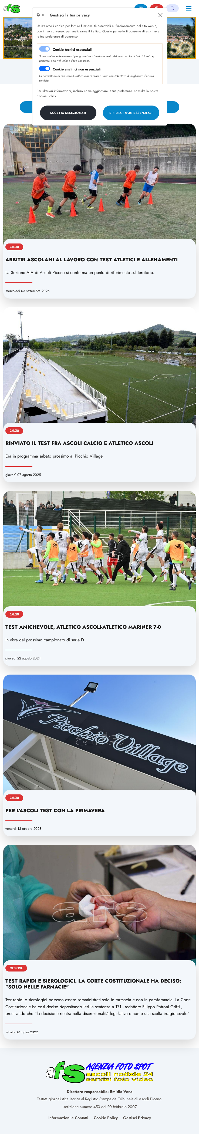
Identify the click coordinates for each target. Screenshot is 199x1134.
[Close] (160, 15)
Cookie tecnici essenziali (72, 49)
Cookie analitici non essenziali (77, 69)
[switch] (44, 68)
